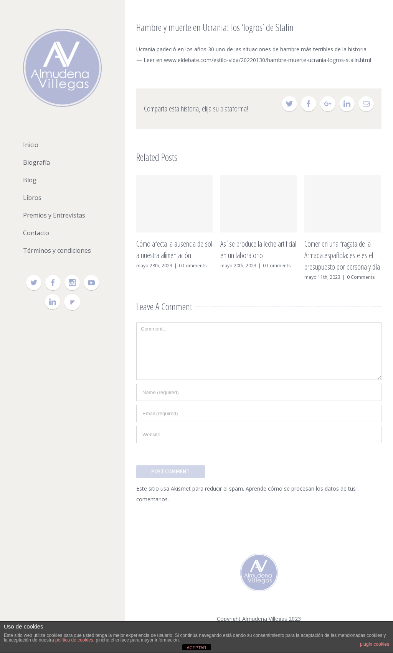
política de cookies (74, 640)
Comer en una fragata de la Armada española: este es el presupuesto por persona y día (342, 255)
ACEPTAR (196, 647)
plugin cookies (374, 644)
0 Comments (192, 265)
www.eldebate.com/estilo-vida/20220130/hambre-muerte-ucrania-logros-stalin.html (267, 60)
